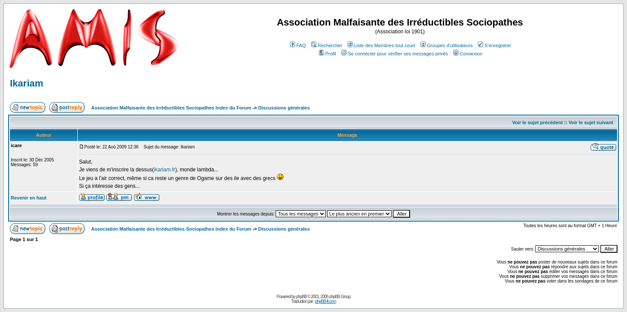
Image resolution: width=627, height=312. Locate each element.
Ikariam (26, 83)
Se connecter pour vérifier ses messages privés (394, 53)
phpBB (301, 296)
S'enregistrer (494, 45)
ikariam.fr (164, 170)
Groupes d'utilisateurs (446, 45)
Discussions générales (284, 107)
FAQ (298, 45)
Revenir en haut (29, 197)
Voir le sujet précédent (537, 122)
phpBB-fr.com (325, 301)
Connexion (468, 53)
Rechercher (326, 45)
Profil (327, 53)
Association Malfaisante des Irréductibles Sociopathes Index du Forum (171, 107)
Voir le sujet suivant (591, 122)
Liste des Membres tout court (381, 45)
